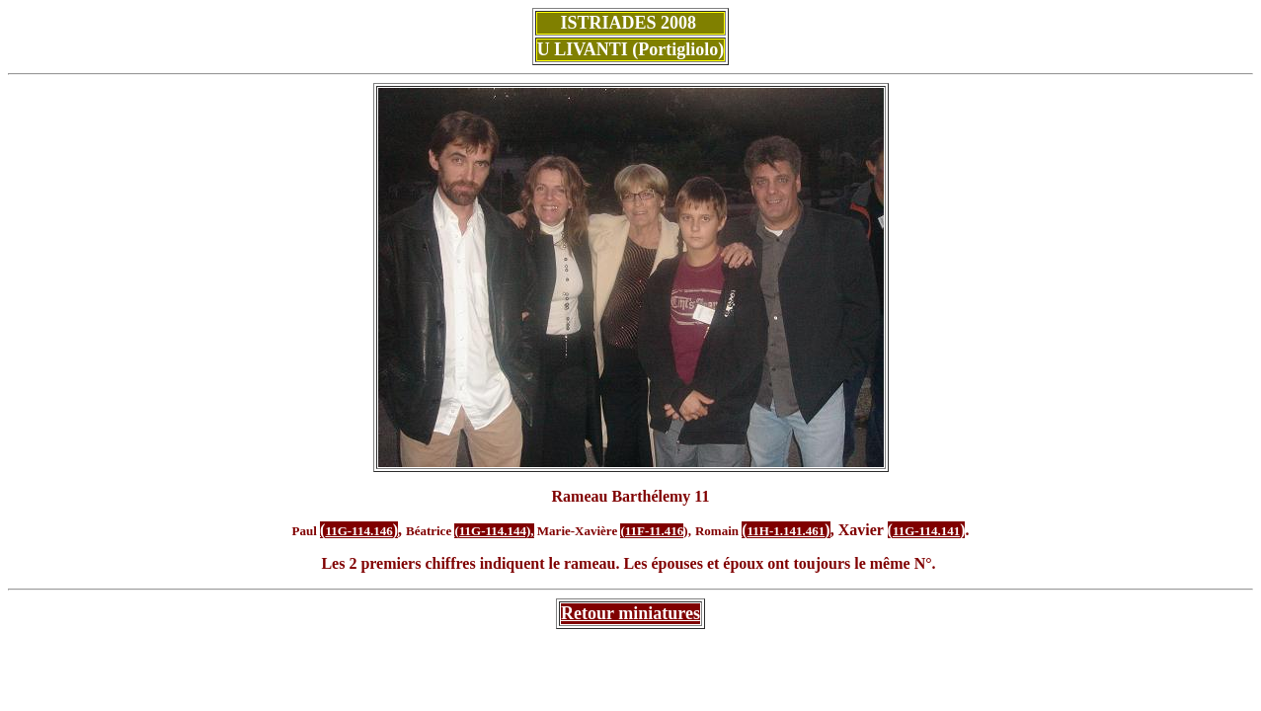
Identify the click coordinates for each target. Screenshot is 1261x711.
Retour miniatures (630, 613)
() (785, 529)
